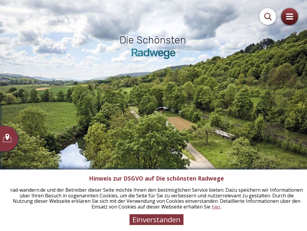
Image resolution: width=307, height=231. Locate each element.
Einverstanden (156, 219)
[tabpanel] (153, 115)
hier (216, 206)
